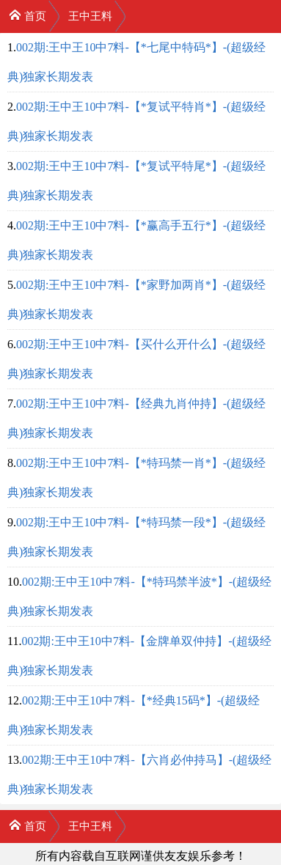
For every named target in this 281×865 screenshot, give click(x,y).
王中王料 (90, 16)
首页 (27, 15)
